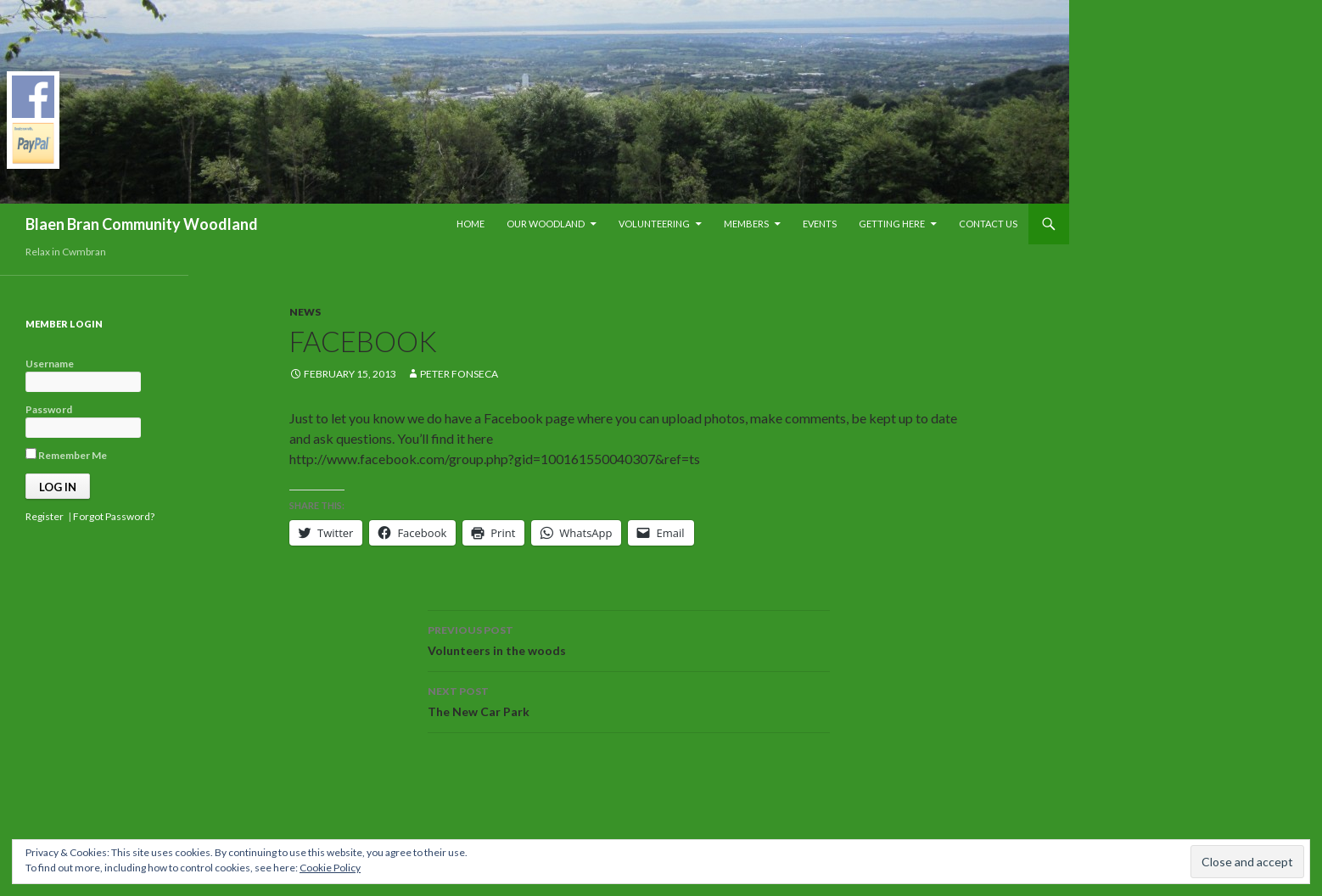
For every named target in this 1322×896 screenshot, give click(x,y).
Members (746, 223)
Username (49, 363)
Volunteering (654, 223)
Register (44, 516)
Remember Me (66, 455)
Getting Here (892, 223)
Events (820, 223)
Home (471, 223)
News (305, 311)
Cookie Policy (330, 867)
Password (48, 409)
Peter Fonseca (459, 373)
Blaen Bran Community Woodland (141, 224)
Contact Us (988, 223)
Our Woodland (546, 223)
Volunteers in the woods (629, 639)
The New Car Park (629, 700)
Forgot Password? (113, 516)
